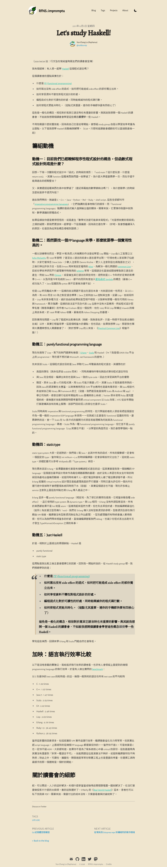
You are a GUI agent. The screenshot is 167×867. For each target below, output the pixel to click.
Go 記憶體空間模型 (41, 832)
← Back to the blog (40, 840)
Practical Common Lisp (109, 328)
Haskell (65, 69)
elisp (91, 266)
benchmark (97, 669)
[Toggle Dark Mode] (135, 10)
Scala (91, 353)
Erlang (83, 353)
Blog (93, 10)
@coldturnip (82, 45)
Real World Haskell (102, 790)
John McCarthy (39, 258)
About (125, 10)
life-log (36, 820)
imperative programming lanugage (51, 204)
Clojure (58, 275)
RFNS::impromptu (95, 864)
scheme (80, 271)
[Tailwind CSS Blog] (46, 10)
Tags (103, 10)
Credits (109, 864)
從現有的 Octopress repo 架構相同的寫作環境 (114, 832)
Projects (113, 10)
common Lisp (124, 266)
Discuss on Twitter (39, 807)
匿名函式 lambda (104, 279)
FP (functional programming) (58, 83)
